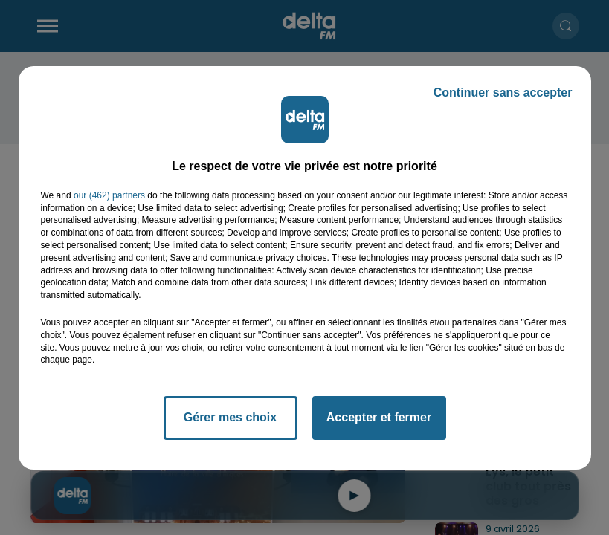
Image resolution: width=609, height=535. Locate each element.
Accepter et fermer (378, 417)
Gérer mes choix (230, 417)
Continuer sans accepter (503, 92)
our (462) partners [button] (109, 195)
